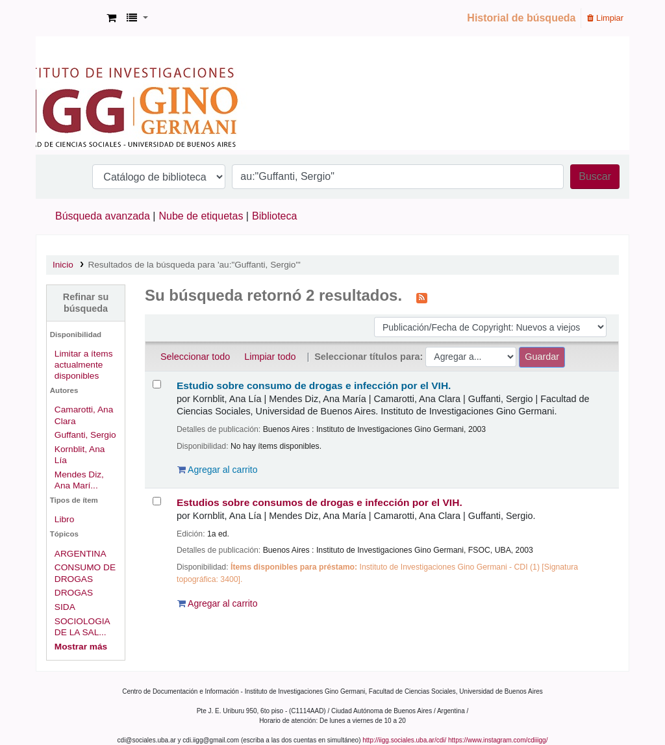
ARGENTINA (81, 554)
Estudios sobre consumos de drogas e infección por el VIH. (319, 502)
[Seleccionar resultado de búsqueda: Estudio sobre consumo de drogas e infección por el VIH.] (157, 384)
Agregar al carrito (217, 469)
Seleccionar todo (195, 356)
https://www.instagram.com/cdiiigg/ (497, 740)
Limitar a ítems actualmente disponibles (84, 365)
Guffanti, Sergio (85, 435)
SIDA (65, 607)
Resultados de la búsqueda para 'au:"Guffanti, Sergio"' (194, 265)
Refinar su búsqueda (85, 302)
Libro (64, 519)
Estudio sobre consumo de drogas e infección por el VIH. (314, 385)
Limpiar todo (269, 356)
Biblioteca (274, 215)
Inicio (63, 265)
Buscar (595, 176)
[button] (111, 18)
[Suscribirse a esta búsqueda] (422, 296)
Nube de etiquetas (201, 215)
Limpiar (605, 18)
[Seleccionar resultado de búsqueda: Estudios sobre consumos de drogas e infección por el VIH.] (157, 501)
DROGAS (74, 593)
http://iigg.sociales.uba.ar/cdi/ (404, 740)
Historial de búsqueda (521, 17)
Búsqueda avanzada (102, 215)
